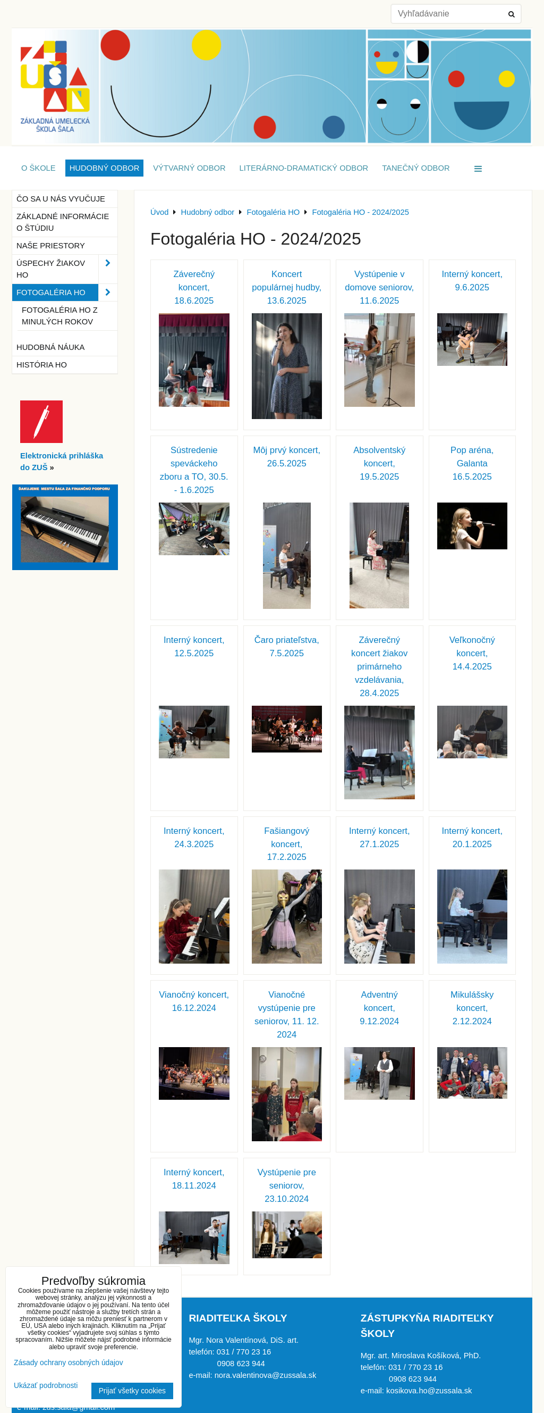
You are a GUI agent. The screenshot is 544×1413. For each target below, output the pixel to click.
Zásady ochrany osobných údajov (68, 1363)
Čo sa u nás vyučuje (60, 199)
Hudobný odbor (105, 168)
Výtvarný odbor (189, 168)
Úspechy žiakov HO (66, 269)
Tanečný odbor (415, 168)
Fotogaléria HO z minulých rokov (60, 316)
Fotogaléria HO (66, 292)
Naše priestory (50, 245)
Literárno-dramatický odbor (304, 168)
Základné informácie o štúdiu (62, 222)
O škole (38, 168)
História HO (41, 365)
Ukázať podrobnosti (46, 1386)
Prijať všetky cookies (132, 1391)
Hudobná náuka (50, 347)
